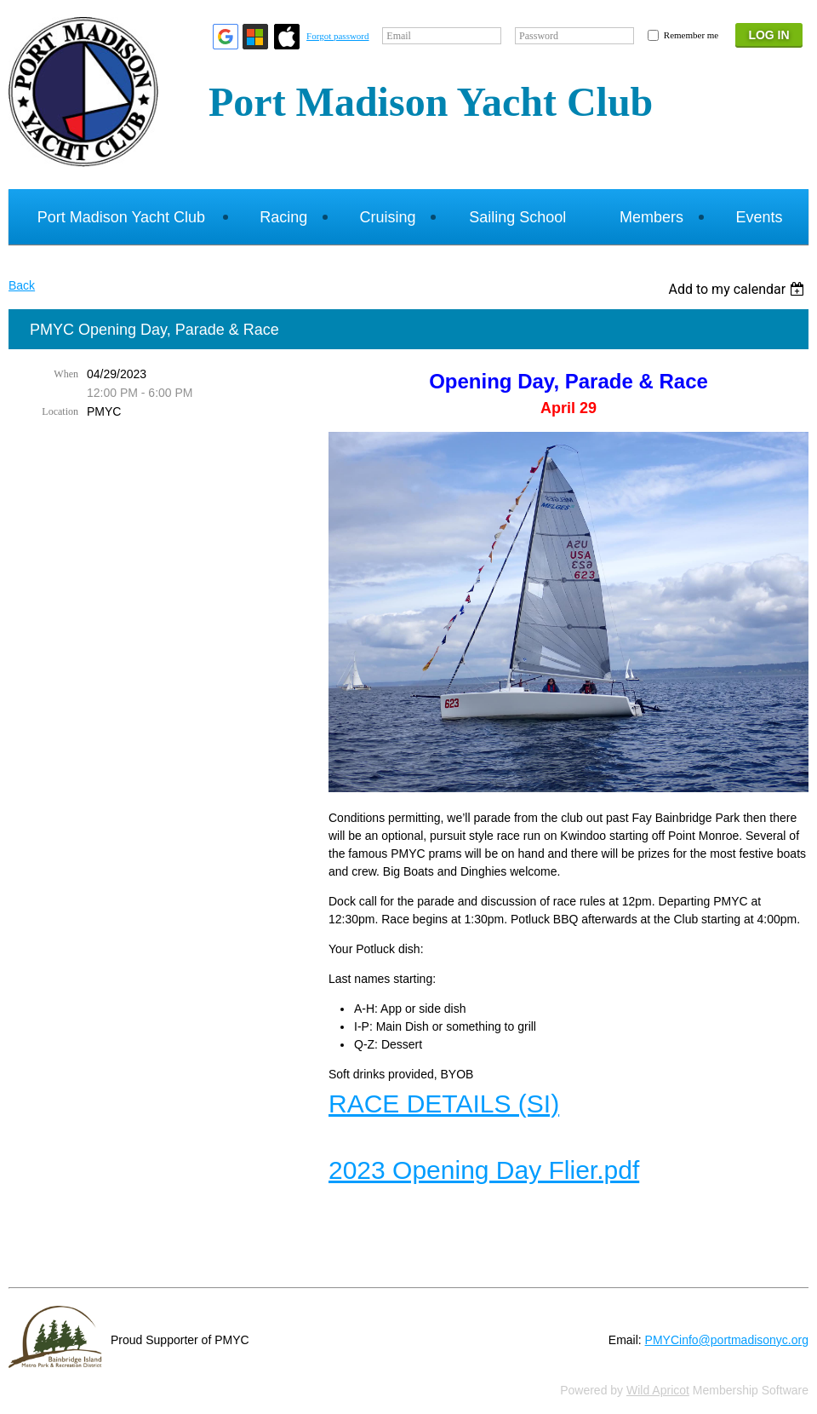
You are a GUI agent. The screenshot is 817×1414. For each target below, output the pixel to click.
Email (398, 36)
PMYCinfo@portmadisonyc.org (726, 1340)
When (66, 374)
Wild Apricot (657, 1390)
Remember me (691, 35)
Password (538, 36)
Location (60, 411)
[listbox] (738, 289)
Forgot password (337, 36)
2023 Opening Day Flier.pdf (484, 1170)
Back (22, 285)
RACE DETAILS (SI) (444, 1103)
